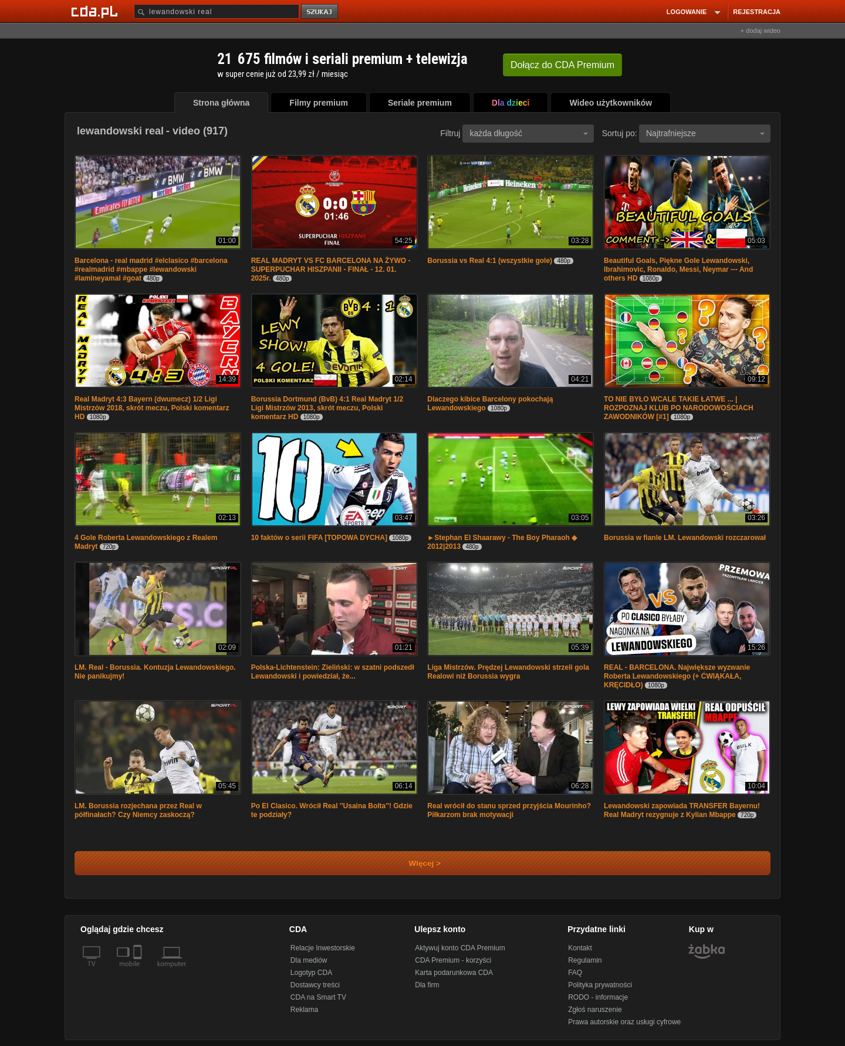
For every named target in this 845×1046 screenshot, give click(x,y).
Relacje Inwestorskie (322, 948)
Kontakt (580, 948)
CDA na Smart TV (318, 997)
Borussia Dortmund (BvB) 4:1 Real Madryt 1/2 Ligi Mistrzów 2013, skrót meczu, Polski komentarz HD (327, 408)
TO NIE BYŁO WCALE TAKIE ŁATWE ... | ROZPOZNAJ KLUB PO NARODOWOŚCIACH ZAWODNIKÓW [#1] (678, 408)
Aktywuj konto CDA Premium (460, 948)
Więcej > (415, 863)
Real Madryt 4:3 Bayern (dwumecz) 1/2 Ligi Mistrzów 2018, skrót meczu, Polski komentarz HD (152, 408)
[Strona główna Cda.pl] (96, 11)
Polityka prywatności (600, 985)
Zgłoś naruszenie (594, 1009)
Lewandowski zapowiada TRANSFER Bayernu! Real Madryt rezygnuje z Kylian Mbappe (682, 810)
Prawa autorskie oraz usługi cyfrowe (624, 1022)
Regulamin (584, 960)
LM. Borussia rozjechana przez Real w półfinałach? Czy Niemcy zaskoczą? (138, 810)
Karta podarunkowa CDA (454, 973)
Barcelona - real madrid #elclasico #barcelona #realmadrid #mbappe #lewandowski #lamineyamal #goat (151, 269)
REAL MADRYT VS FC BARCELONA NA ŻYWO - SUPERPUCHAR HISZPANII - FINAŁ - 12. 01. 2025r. (331, 269)
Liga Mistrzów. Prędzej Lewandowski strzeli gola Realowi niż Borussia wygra (508, 671)
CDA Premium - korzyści (453, 960)
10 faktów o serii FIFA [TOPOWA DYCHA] (319, 538)
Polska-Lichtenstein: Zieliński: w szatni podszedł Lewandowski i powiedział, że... (332, 671)
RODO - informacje (598, 997)
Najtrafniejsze (705, 133)
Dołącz (562, 65)
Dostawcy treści (315, 985)
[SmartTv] (139, 971)
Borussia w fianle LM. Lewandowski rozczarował (685, 538)
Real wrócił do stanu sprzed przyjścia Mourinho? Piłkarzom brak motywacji (509, 810)
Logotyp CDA (311, 973)
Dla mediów (308, 960)
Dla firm (427, 985)
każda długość (528, 133)
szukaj (320, 12)
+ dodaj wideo (760, 30)
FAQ (575, 973)
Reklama (304, 1009)
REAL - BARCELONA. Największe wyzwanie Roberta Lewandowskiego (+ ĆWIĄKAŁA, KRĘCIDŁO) (677, 676)
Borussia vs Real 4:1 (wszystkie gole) (489, 261)
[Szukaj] (216, 11)
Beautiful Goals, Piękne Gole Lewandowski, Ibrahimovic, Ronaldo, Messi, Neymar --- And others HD (678, 269)
